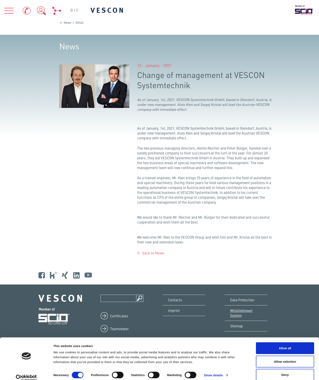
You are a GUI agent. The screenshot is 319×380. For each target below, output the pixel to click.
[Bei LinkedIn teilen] (141, 120)
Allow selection (285, 356)
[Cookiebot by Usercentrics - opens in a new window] (26, 372)
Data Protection (243, 310)
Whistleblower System (242, 324)
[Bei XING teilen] (144, 120)
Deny (285, 369)
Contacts (176, 310)
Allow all (285, 342)
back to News (153, 263)
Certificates (119, 326)
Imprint (175, 322)
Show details (213, 369)
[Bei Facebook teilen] (138, 120)
